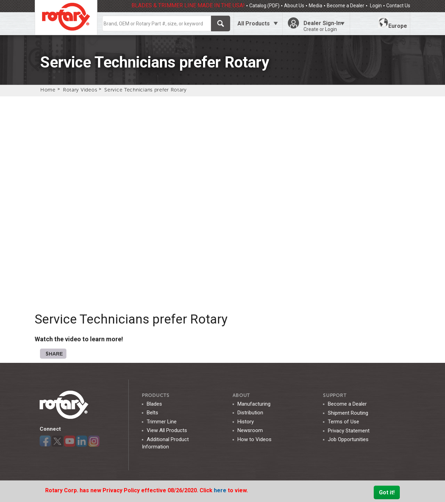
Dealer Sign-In (324, 26)
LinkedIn (81, 441)
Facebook (45, 441)
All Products (253, 23)
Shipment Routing (348, 413)
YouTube (69, 441)
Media (315, 5)
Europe (392, 23)
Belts (152, 412)
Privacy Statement (349, 431)
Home (48, 90)
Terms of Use (343, 422)
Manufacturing (253, 404)
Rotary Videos (80, 90)
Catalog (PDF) (264, 5)
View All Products (167, 430)
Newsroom (250, 430)
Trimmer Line (162, 422)
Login (375, 5)
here (221, 490)
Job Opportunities (348, 439)
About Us (294, 5)
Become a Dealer (345, 5)
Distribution (250, 412)
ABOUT (241, 395)
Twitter (57, 441)
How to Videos (254, 439)
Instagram (93, 441)
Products (156, 395)
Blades (154, 404)
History (245, 422)
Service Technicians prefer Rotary (145, 90)
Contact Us (398, 5)
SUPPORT (334, 395)
